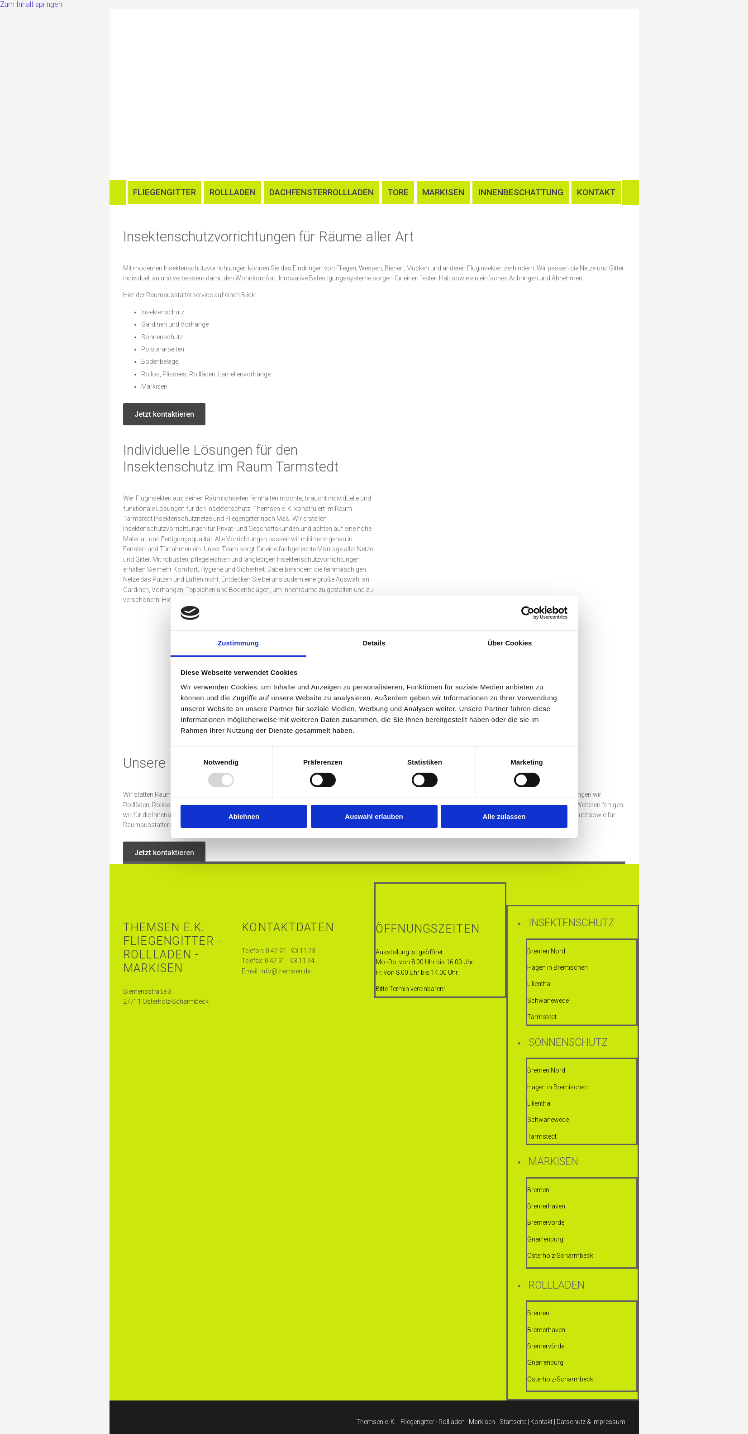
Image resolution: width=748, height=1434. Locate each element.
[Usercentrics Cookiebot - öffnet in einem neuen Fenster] (527, 613)
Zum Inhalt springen (31, 4)
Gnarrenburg (545, 1239)
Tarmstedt (542, 1016)
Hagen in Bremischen (558, 967)
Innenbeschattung (520, 192)
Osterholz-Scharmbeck (560, 1255)
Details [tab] (374, 643)
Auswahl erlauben (374, 816)
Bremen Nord (546, 951)
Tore (398, 192)
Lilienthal (539, 983)
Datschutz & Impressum (591, 1421)
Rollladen (233, 192)
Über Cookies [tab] (510, 643)
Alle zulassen (503, 816)
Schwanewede (548, 1000)
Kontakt (596, 192)
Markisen (443, 192)
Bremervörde (545, 1222)
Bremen (538, 1189)
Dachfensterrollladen (321, 192)
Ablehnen (244, 816)
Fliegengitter (164, 192)
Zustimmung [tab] (238, 643)
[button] (164, 414)
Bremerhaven (546, 1206)
